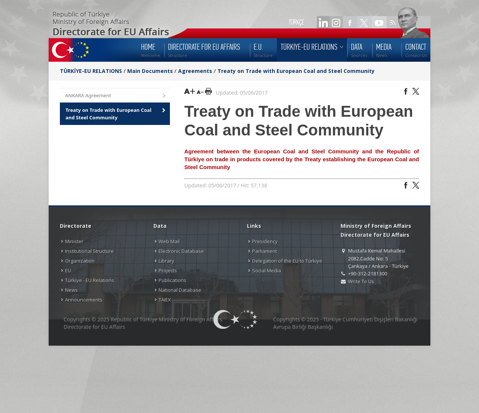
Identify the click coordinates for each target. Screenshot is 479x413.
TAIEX (165, 299)
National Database (180, 290)
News (71, 290)
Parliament (264, 251)
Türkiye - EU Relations (89, 280)
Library (166, 260)
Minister (74, 241)
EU (68, 270)
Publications (172, 280)
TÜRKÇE (296, 22)
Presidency (265, 241)
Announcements (84, 299)
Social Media (266, 270)
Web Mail (169, 241)
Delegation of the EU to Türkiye (287, 260)
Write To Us (361, 281)
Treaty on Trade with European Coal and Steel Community (296, 70)
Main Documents (150, 70)
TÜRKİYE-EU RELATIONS (91, 70)
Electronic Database (181, 251)
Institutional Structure (89, 251)
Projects (168, 270)
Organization (80, 260)
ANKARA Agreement (116, 96)
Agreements (195, 70)
